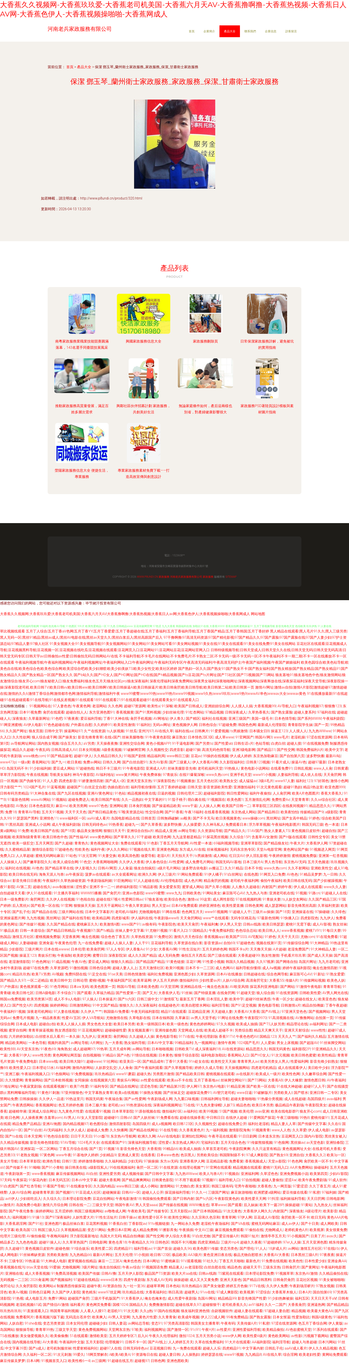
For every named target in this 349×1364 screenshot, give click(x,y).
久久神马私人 (213, 824)
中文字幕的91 (155, 799)
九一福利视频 (216, 1130)
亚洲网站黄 (118, 806)
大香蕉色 (264, 1186)
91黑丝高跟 (14, 824)
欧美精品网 (101, 918)
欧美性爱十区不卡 (152, 1217)
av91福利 (255, 1305)
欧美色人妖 (336, 980)
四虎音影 (177, 750)
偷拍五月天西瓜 (193, 955)
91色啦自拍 (85, 899)
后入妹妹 (251, 1205)
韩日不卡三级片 (108, 768)
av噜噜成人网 (115, 1211)
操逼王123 (279, 731)
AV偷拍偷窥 (35, 1236)
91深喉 (167, 706)
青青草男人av (248, 1061)
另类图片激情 (163, 1074)
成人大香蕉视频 (37, 1273)
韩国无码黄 (94, 1099)
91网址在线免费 (230, 1018)
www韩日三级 (178, 756)
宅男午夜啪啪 (245, 1186)
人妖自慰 (16, 1323)
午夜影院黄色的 (226, 1199)
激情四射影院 (119, 1124)
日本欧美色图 (147, 987)
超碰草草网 (155, 1286)
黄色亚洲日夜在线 (217, 1255)
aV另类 (89, 743)
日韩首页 (148, 818)
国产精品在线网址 (124, 1086)
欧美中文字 (334, 750)
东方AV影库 (158, 762)
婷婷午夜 (285, 887)
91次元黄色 (232, 1211)
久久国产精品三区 (322, 899)
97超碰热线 (85, 768)
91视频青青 (261, 1130)
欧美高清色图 (128, 856)
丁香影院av (137, 1223)
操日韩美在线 (75, 1167)
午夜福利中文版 (71, 1342)
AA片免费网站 (301, 1167)
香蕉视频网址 (46, 1105)
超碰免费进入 (78, 799)
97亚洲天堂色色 (294, 1011)
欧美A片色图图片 (305, 793)
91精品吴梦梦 (311, 874)
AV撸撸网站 (304, 1018)
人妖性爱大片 (83, 1217)
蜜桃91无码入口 (275, 1167)
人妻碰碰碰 (28, 943)
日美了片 (317, 1236)
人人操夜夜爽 (32, 1117)
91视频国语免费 (154, 1267)
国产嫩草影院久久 (37, 862)
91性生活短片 (190, 949)
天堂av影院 (277, 1161)
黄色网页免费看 (98, 1305)
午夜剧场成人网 (159, 1099)
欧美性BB (7, 1049)
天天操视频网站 (237, 1068)
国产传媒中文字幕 (312, 1124)
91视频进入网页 (322, 849)
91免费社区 (163, 937)
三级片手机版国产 (105, 1298)
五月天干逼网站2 (110, 905)
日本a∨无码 (79, 987)
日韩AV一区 (131, 1192)
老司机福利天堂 (210, 768)
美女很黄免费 (336, 1230)
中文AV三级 (204, 1230)
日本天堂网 (33, 1136)
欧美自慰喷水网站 (195, 1005)
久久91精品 (234, 868)
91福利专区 (99, 1086)
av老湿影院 (194, 1267)
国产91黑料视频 (148, 712)
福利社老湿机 (258, 1124)
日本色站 (173, 1286)
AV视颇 (57, 974)
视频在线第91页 (269, 943)
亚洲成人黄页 (128, 1155)
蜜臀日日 (100, 955)
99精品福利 (183, 1043)
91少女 (151, 949)
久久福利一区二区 (37, 1354)
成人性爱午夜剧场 (182, 1298)
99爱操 (54, 1267)
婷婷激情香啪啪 (90, 1161)
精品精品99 (227, 1298)
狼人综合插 (265, 993)
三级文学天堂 (103, 1205)
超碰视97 (141, 1361)
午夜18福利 (194, 812)
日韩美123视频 (258, 762)
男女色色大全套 (99, 1024)
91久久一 (199, 1192)
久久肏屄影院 (26, 1286)
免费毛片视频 (23, 1018)
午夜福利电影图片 (286, 824)
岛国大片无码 (110, 1236)
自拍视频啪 (92, 1055)
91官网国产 (244, 737)
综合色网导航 (277, 974)
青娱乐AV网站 (128, 1080)
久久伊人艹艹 (91, 1011)
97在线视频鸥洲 (248, 899)
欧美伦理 (246, 1111)
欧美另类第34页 (39, 999)
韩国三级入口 (48, 1230)
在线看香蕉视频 (216, 812)
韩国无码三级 (312, 824)
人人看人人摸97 (93, 1311)
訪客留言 (291, 31)
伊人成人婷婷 (240, 756)
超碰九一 (132, 824)
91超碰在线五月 (120, 1361)
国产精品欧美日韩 (190, 1074)
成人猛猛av (248, 781)
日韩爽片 (202, 731)
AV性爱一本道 (201, 843)
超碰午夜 (94, 1286)
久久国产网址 (16, 731)
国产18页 (68, 831)
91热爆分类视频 (270, 1099)
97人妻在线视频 (66, 1011)
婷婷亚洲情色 (209, 905)
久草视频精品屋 (73, 1230)
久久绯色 (338, 912)
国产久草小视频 (217, 887)
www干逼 (189, 806)
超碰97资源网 (135, 706)
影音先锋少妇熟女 (324, 1061)
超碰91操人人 (50, 1242)
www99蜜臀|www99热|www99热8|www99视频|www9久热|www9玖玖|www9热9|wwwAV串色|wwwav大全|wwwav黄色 (213, 693)
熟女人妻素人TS (277, 831)
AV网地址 (160, 718)
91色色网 (295, 1161)
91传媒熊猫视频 (259, 1142)
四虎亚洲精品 (208, 1242)
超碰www (93, 1061)
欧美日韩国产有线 (105, 799)
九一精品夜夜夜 (47, 1018)
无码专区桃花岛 (243, 918)
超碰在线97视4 (108, 899)
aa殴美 (185, 818)
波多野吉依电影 (194, 868)
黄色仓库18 (117, 1242)
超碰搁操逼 (111, 1192)
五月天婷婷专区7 (122, 1336)
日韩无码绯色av (94, 824)
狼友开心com (310, 1111)
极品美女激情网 (89, 831)
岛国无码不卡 (17, 768)
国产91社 (35, 1223)
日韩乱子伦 (274, 1348)
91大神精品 (319, 943)
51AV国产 (255, 831)
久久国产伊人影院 (66, 1292)
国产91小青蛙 (52, 1167)
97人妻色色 (62, 706)
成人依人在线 (311, 775)
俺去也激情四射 (324, 968)
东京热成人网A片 (185, 1142)
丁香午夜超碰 (336, 1005)
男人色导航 (273, 862)
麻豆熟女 (179, 737)
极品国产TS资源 (157, 1273)
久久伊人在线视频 (60, 899)
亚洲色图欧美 (177, 1361)
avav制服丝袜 (63, 887)
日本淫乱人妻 (217, 999)
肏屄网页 (37, 899)
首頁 (192, 31)
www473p (8, 762)
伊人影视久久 (85, 868)
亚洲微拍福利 (244, 787)
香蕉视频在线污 (12, 1267)
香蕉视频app (214, 937)
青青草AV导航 (29, 812)
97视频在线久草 (142, 849)
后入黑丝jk (20, 905)
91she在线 (33, 1323)
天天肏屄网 (332, 775)
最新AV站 (333, 756)
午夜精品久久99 (141, 1242)
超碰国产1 (75, 787)
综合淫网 (290, 1354)
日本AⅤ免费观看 (184, 905)
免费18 (10, 812)
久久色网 (115, 706)
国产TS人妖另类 (272, 1024)
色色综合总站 (246, 930)
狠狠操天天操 (84, 905)
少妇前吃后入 (30, 1199)
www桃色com (34, 756)
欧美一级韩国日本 (151, 1024)
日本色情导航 (285, 718)
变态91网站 (96, 1230)
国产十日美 (310, 1223)
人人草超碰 (25, 856)
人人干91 (142, 943)
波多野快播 (315, 756)
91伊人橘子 (213, 874)
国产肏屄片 (112, 893)
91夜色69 (48, 1049)
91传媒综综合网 (295, 943)
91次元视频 (280, 1055)
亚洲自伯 (296, 1155)
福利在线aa (184, 731)
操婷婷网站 (59, 1005)
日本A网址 (151, 1261)
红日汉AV (236, 856)
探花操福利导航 (177, 1192)
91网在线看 (171, 912)
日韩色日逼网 (39, 1292)
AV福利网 (63, 1068)
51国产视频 (228, 1111)
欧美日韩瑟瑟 (273, 924)
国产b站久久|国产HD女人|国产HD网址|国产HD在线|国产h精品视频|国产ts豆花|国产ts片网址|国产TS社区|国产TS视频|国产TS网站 (174, 675)
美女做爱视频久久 (34, 1336)
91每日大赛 (332, 930)
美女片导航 (9, 1161)
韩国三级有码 (222, 1186)
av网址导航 (187, 831)
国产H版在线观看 (292, 837)
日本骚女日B (259, 731)
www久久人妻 (335, 887)
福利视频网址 (155, 1329)
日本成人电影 (26, 1024)
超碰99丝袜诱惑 (258, 999)
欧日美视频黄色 (228, 818)
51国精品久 (198, 930)
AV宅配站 (255, 937)
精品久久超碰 (23, 750)
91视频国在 (216, 799)
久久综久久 (52, 1199)
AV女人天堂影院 (89, 1117)
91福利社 (143, 725)
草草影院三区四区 (266, 806)
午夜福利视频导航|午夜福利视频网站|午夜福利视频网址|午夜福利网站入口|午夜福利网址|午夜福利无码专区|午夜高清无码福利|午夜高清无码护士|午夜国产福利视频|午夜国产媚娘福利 (157, 662)
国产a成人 (37, 1348)
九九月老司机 (329, 962)
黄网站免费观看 (334, 1354)
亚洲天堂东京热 (139, 781)
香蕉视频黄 (125, 712)
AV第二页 (23, 887)
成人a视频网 (161, 1124)
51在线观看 (79, 1336)
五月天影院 (94, 1342)
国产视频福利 (61, 1280)
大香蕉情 (154, 1149)
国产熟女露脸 (281, 712)
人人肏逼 (125, 868)
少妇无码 (135, 1161)
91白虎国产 (9, 1186)
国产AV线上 (270, 1011)
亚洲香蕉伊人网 (192, 1161)
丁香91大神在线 (116, 718)
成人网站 (220, 856)
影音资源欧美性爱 (217, 787)
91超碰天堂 (246, 993)
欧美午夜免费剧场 (312, 1180)
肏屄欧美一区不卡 (318, 1161)
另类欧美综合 (207, 1155)
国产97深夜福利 (58, 1217)
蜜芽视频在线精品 (82, 1261)
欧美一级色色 (177, 1024)
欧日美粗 (74, 762)
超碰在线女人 (306, 999)
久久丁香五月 (320, 1186)
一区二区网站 (46, 1149)
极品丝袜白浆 (73, 1223)
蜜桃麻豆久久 (87, 924)
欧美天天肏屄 (188, 924)
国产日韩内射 (183, 1199)
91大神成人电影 (53, 1261)
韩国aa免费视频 (12, 999)
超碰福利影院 (214, 793)
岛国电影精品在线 (125, 818)
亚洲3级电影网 (244, 750)
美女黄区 (202, 1186)
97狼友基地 (153, 899)
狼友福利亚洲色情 (195, 1311)
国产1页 (95, 1149)
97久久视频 (225, 1024)
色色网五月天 (192, 912)
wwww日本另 (111, 1280)
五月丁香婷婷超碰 (171, 787)
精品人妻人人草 (283, 1124)
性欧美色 (82, 849)
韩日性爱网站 (237, 793)
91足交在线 (97, 974)
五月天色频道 (318, 862)
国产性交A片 (22, 1005)
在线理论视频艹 (191, 1167)
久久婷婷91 (102, 725)
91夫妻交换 (107, 856)
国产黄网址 (310, 1267)
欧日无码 (318, 1217)
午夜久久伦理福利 (163, 1336)
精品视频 (298, 1311)
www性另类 (41, 1055)
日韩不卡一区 (135, 1342)
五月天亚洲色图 (314, 1242)
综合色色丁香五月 (115, 937)
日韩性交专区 (318, 837)
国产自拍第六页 (292, 756)
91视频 (301, 893)
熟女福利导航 (135, 1043)
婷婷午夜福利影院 (296, 968)
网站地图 (258, 614)
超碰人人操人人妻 (118, 943)
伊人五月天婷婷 (165, 980)
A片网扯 (96, 1043)
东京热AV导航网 (123, 1136)
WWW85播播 (91, 893)
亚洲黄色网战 (167, 849)
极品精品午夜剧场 (289, 1105)
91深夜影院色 (164, 781)
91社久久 (210, 1261)
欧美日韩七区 (23, 993)
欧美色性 (296, 1261)
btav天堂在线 (36, 1267)
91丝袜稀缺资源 (32, 1255)
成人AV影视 (321, 924)
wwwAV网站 (40, 799)
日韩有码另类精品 (14, 793)
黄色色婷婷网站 (202, 1024)
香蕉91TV (226, 1036)
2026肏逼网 (39, 1280)
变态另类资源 (53, 1323)
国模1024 (120, 1305)
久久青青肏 (167, 1317)
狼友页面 (36, 731)
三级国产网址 (218, 1192)
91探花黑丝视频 (215, 837)
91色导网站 (59, 987)
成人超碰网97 (84, 1049)
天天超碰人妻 (221, 1011)
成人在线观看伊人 (292, 1068)
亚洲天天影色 (230, 1280)
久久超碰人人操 (141, 1036)
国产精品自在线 (44, 912)
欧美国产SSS (236, 937)
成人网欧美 (329, 1223)
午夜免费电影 (26, 1061)
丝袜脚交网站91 (233, 1080)
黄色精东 (89, 1292)
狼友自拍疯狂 (144, 868)
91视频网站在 (40, 706)
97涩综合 (263, 1292)
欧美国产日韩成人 (188, 706)
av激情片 (7, 1205)
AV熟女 (21, 806)
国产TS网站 (257, 1080)
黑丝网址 (273, 818)
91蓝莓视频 (56, 787)
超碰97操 (193, 750)
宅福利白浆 (210, 1142)
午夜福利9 (51, 881)
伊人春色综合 (156, 862)
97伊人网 (244, 1217)
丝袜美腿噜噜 (132, 737)
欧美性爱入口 (19, 1068)
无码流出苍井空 (77, 1317)
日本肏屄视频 (139, 806)
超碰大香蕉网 (109, 1180)
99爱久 (78, 1354)
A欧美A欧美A (119, 1354)
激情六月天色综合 (188, 937)
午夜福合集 (114, 1099)
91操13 (38, 1217)
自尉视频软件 (222, 1311)
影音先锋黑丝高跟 (302, 905)
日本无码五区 (59, 1180)
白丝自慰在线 (214, 1267)
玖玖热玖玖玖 (10, 1311)
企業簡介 (209, 31)
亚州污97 (145, 731)
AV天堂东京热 (28, 1049)
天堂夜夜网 (71, 937)
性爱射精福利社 (85, 1348)
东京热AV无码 (295, 862)
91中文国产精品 (105, 1005)
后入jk (142, 1336)
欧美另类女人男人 (274, 1061)
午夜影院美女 (316, 1105)
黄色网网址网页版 (67, 1055)
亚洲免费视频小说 (294, 1174)
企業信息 (270, 31)
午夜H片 (208, 1329)
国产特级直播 (204, 993)
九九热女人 (323, 1205)
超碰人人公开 (152, 1192)
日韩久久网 (111, 762)
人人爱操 (268, 1043)
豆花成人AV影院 (266, 1217)
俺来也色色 (132, 1261)
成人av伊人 (290, 1223)
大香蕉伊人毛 (169, 993)
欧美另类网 (78, 806)
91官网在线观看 (218, 1167)
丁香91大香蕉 (176, 1061)
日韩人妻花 (117, 1323)
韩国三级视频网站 (88, 1211)
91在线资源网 (287, 993)
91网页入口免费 (272, 874)
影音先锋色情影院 (44, 1142)
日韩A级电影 (45, 993)
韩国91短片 (250, 1236)
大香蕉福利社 (156, 1292)
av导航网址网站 (23, 743)
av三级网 (98, 1361)
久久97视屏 (265, 962)
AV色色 (37, 868)
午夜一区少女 (283, 999)
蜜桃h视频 (97, 980)
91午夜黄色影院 (157, 737)
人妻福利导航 (288, 775)
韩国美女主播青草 (205, 1323)
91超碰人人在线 (334, 893)
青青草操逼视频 (40, 1030)
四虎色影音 (68, 781)
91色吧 (56, 718)
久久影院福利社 (231, 762)
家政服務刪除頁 (205, 341)
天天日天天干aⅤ (324, 1298)
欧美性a (153, 706)
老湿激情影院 (19, 962)
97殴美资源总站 (131, 812)
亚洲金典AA (336, 1261)
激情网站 (167, 1186)
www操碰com (253, 818)
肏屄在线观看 (53, 712)
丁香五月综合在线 (73, 1149)
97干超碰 (144, 837)
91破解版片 (263, 1093)
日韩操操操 (28, 1099)
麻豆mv (62, 806)
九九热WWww (319, 731)
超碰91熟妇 (292, 787)
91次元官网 (87, 856)
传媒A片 (291, 980)
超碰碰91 (111, 1117)
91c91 (195, 1329)
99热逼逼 (32, 1261)
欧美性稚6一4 (79, 1361)
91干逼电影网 (183, 743)
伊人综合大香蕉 (177, 1236)
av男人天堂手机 (203, 1018)
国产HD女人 (260, 1055)
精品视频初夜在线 (141, 793)
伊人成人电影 (318, 1130)
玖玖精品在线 (133, 1292)
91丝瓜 (131, 731)
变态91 (156, 1323)
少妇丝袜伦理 (173, 712)
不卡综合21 (66, 993)
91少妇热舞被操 (280, 1298)
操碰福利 (321, 1167)
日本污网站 (327, 1342)
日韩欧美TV (184, 1049)
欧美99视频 (175, 968)
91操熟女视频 (150, 1093)
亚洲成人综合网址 (42, 1111)
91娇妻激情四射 (91, 781)
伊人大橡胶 (293, 1080)
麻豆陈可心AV (233, 893)
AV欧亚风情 (239, 987)
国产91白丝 (33, 1130)
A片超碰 (279, 949)
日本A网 (32, 1361)
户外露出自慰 (81, 725)
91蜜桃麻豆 (170, 1261)
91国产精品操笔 (59, 756)
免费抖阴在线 (75, 974)
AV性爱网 (176, 862)
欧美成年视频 (188, 1317)
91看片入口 (178, 930)
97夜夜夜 (71, 718)
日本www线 (48, 1061)
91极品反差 (9, 930)
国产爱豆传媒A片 (225, 1236)
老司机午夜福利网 (244, 881)
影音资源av (213, 943)
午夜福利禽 (209, 924)
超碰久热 (144, 1074)
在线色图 (251, 874)
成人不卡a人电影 (67, 999)
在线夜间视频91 (295, 806)
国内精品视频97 (75, 1124)
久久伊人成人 (74, 1130)
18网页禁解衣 (97, 1354)
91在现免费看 (327, 937)
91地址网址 (9, 1086)
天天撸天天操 (260, 949)
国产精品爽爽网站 (136, 1180)
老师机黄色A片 (296, 1230)
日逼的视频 (166, 793)
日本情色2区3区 (200, 737)
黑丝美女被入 (335, 1136)
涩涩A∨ (290, 1180)
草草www (218, 1205)
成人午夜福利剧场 (66, 824)
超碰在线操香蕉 (192, 1117)
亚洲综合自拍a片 (140, 831)
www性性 (318, 1030)
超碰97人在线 (111, 1348)
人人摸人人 (298, 731)
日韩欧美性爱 (310, 993)
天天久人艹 (287, 1036)
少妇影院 (16, 949)
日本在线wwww (56, 949)
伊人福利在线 (141, 918)
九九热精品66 (80, 1255)
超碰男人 (191, 1292)
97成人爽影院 (257, 1155)
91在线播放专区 (79, 1186)
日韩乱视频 (303, 768)
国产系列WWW (309, 718)
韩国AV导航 (126, 987)
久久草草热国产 (74, 1242)
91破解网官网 (134, 750)
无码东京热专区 (242, 849)
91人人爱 (50, 781)
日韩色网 (158, 1361)
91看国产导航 (54, 1186)
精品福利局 (156, 756)
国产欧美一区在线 (45, 905)
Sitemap (231, 576)
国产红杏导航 (30, 1186)
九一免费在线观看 (187, 1348)
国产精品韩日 (268, 812)
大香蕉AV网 (167, 949)
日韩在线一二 (79, 1205)
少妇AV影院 (338, 1174)
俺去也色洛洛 (217, 987)
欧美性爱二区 (101, 1248)
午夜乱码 (42, 750)
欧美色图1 (235, 799)
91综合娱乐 (80, 1248)
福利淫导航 (220, 1005)
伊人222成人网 (213, 1317)
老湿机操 (298, 737)
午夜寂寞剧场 (30, 1086)
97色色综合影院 (56, 1136)
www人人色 (281, 1130)
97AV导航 (68, 1142)
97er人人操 (292, 1242)
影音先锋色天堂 (132, 1149)
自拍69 (229, 943)
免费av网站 (92, 762)
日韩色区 (162, 1242)
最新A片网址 (103, 1255)
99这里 (205, 899)
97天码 (5, 1180)
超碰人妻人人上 (124, 968)
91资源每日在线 (144, 1354)
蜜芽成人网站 (192, 887)
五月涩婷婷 (64, 1211)
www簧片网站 (127, 775)
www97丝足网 (109, 1292)
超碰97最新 (317, 762)
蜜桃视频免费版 (304, 856)
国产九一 (58, 762)
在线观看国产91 (113, 1142)
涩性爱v (81, 887)
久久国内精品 (104, 1186)
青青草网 (228, 1217)
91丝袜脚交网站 (332, 1043)
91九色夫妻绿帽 (208, 1105)
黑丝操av (297, 1142)
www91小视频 (264, 775)
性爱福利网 (299, 1061)
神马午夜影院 (83, 775)
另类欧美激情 (57, 1255)
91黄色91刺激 (48, 1093)
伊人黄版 (335, 1323)
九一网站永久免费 (185, 1223)
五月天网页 (44, 843)
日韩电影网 (335, 1199)
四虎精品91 (123, 1248)
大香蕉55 (276, 980)
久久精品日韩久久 (108, 756)
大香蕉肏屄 (297, 1305)
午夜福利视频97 (310, 706)
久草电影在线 (139, 1018)
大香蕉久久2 (315, 1155)
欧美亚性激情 (124, 725)
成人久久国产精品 (142, 955)
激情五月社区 (23, 937)
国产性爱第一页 (128, 993)
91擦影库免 (168, 1230)
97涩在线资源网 (319, 737)
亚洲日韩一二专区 (324, 1093)
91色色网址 (41, 962)
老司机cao (116, 1105)
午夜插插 (186, 1230)
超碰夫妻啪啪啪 (243, 1099)
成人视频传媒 (132, 1174)
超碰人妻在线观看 (248, 1311)
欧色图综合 (99, 1124)
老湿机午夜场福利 (215, 1223)
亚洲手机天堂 (240, 775)
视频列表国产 (58, 1043)
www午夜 (63, 1155)
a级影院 (331, 812)
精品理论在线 (297, 1024)
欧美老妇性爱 (309, 1354)
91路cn (314, 893)
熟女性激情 (270, 955)
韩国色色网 (247, 725)
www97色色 (98, 806)
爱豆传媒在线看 (294, 1192)
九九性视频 (35, 918)
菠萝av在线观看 (97, 874)
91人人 (260, 1248)
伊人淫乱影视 (256, 856)
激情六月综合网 (55, 1205)
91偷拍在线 (254, 1230)
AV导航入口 (286, 706)
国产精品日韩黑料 (257, 1280)
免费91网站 (57, 1298)
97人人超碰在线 (146, 881)
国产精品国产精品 (150, 962)
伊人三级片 (167, 874)
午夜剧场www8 (166, 918)
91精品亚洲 (236, 1086)
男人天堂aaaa (146, 1205)
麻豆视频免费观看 (229, 1230)
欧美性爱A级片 (254, 1336)
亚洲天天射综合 (296, 1030)
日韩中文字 (53, 731)
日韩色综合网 (100, 968)
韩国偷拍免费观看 (156, 1199)
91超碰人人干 (240, 912)
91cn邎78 (101, 1136)
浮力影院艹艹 (10, 787)
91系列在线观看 (325, 1329)
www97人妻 (284, 781)
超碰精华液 (17, 1111)
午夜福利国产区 (119, 980)
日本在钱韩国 (162, 1018)
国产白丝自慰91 (135, 762)
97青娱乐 (170, 775)
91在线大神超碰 (289, 1086)
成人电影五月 (36, 1298)
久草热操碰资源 (72, 881)
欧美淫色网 (162, 837)
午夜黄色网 (81, 706)
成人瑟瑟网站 (275, 905)
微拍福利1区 (172, 1111)
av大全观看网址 (124, 874)
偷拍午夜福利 (271, 881)
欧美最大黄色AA (320, 1311)
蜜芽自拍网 (17, 1030)
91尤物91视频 (156, 930)
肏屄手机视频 (141, 718)
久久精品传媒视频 (14, 1142)
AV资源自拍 (112, 1286)
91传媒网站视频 (312, 980)
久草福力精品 (103, 993)
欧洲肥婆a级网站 (267, 1192)
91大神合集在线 (42, 793)
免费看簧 (236, 1161)
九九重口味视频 (186, 1099)
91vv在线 (207, 1292)
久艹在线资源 (94, 731)
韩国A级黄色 (322, 1317)
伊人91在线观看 (39, 893)
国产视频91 (65, 1192)
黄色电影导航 (268, 1005)
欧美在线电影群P (284, 1111)
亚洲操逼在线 (302, 912)
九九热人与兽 (256, 893)
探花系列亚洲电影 (264, 987)
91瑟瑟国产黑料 (25, 818)
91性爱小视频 (213, 962)
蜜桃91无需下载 (298, 924)
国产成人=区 (115, 781)
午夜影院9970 (255, 1018)
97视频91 (209, 1180)
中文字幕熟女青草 (99, 1093)
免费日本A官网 (119, 1230)
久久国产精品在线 (61, 924)
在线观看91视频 (97, 1111)
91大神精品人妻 (323, 949)
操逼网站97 (73, 731)
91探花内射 (38, 1180)
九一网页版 (282, 1186)
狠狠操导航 (25, 1329)
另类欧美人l (283, 1093)
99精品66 (170, 1149)
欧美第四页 (319, 1174)
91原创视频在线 (147, 1111)
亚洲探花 (27, 1149)
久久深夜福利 (146, 1005)
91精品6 (108, 1055)
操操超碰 (292, 1205)
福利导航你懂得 (143, 787)
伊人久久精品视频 (322, 1348)
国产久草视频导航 (178, 1068)
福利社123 (304, 781)
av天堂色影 (315, 1142)
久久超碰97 (14, 1248)
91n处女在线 (199, 1061)
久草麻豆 (182, 1018)
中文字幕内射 (253, 1348)
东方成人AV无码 (159, 1280)
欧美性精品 (326, 1055)
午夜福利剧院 (333, 718)
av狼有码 (149, 924)
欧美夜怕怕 (289, 812)
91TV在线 (186, 1036)
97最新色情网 (18, 799)
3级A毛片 (265, 781)
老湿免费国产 (298, 949)
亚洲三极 (12, 1074)
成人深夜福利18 (207, 1049)
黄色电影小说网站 (255, 768)
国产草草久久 (124, 837)
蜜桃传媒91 (320, 1117)
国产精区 (193, 718)
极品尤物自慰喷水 (247, 1255)
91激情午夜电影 (308, 987)
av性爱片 (223, 1329)
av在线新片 (245, 1074)
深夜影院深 (117, 955)
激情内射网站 (82, 1068)
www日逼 (244, 1093)
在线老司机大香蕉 (326, 1149)
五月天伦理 (123, 1255)
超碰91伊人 (83, 756)
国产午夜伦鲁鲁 (21, 1211)
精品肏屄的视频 (216, 881)
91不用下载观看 (187, 1180)
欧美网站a (47, 1286)
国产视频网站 (319, 1011)
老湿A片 (163, 856)
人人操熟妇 (190, 1354)
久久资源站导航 (210, 831)
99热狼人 (231, 768)
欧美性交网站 (179, 1217)
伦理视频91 (114, 1342)
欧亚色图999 (335, 787)
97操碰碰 (322, 912)
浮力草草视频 (259, 824)
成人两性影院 (223, 899)
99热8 (304, 1117)
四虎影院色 (309, 918)
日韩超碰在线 (254, 974)
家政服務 (164, 576)
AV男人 (69, 1117)
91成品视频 (61, 962)
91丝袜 (187, 993)
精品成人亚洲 (166, 831)
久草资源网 (206, 974)
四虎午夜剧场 (134, 1280)
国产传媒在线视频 (173, 1205)
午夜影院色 (167, 924)
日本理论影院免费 (76, 1199)
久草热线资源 (141, 937)
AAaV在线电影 (168, 1136)
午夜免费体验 (150, 775)
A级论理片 (313, 1211)
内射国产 (269, 887)
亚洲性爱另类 (109, 1174)
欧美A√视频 (18, 1292)
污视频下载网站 (315, 1336)
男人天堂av (161, 905)
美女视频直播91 (140, 1030)
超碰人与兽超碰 (304, 1342)
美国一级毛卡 (262, 718)
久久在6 (334, 1124)
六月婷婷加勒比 (21, 1036)
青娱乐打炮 (47, 955)
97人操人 (89, 999)
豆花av (196, 756)
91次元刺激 (62, 1354)
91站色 (71, 856)
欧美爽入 (99, 1317)
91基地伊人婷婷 (85, 1155)
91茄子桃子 (177, 799)
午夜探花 (20, 1180)
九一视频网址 (205, 1043)
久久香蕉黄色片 (191, 1130)
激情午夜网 (226, 1043)
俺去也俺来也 (155, 1298)
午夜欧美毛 (136, 1211)
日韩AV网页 (107, 868)
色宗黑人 (188, 1155)
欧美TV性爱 (79, 1086)
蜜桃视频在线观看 (220, 1074)
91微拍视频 (78, 968)
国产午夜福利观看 (148, 1068)
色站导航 (262, 743)
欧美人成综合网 (65, 862)
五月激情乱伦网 (257, 799)
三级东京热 (271, 1267)
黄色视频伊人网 (184, 725)
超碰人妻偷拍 (272, 1180)
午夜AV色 (78, 962)
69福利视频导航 (226, 843)
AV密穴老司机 (224, 1093)
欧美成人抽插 (247, 1024)
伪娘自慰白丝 (118, 787)
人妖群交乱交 (106, 1068)
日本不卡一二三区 (199, 968)
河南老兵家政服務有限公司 (186, 576)
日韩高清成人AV (64, 750)
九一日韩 (330, 874)
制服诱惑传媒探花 (71, 1286)
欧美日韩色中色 (55, 837)
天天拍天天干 (182, 856)
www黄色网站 (101, 837)
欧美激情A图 (110, 924)
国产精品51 (266, 750)
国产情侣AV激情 (56, 1305)
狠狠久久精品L (122, 962)
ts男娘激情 (239, 731)
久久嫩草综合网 (314, 1074)
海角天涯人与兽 (51, 874)
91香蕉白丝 (118, 1223)
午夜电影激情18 (128, 1199)
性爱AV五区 (71, 1018)
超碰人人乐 (212, 1348)
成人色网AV (224, 968)
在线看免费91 (281, 768)
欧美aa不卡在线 (179, 1080)
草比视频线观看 (12, 631)
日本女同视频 (89, 750)
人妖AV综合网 (233, 980)
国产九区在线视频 (71, 793)
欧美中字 (236, 999)
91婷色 (314, 818)
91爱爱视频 (220, 731)
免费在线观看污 (132, 843)
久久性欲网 (21, 737)
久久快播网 (119, 1130)
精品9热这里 (313, 787)
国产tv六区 (126, 999)
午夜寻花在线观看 (222, 1136)
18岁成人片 (277, 1248)
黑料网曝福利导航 (21, 1093)
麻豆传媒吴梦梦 (12, 1361)
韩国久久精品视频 (240, 962)
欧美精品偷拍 (273, 1329)
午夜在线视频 (37, 775)
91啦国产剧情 (135, 756)
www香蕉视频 (293, 930)
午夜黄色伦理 (65, 943)
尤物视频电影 (149, 912)
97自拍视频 (250, 1180)
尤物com (307, 937)
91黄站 (306, 1205)
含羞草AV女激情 (264, 837)
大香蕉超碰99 (249, 955)
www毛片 (281, 737)
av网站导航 (141, 1049)
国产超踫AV (309, 1043)
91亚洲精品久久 (324, 1049)
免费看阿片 (25, 1317)
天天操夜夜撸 (107, 743)
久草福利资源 (328, 905)
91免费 (23, 831)
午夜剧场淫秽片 (301, 1286)
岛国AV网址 (207, 1298)
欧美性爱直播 (232, 905)
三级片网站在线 (70, 912)
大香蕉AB (275, 1080)
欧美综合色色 (175, 899)
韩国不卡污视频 (183, 1242)
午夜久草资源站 (137, 905)
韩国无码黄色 (279, 1049)
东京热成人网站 (243, 812)
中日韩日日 (215, 1117)
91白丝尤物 (201, 1236)
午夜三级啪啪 (287, 1117)
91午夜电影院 (133, 768)
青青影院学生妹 (300, 725)
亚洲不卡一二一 (101, 887)
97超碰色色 (64, 849)
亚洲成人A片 (156, 768)
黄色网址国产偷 (295, 849)
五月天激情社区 (151, 968)
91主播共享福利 (66, 893)
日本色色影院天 (41, 806)
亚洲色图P (53, 1223)
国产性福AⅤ (78, 837)
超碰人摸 (294, 743)
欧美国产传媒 (89, 1273)
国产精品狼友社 (276, 843)
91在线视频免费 (315, 743)
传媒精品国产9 (311, 812)
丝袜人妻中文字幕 (129, 930)
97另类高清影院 (176, 1323)
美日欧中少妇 (318, 1068)
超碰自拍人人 (76, 712)
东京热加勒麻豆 (265, 756)
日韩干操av (127, 1217)
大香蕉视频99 (265, 706)
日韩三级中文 (147, 999)
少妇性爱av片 (210, 980)
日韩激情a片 (291, 1005)
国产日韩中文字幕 (159, 1174)
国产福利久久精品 (311, 1036)
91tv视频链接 (158, 1223)
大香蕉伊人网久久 (257, 1211)
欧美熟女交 (228, 781)
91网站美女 (212, 893)
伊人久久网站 (117, 849)
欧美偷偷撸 (59, 1336)
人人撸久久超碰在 (245, 887)
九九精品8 (253, 1354)
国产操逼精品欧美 (166, 806)
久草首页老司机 (214, 1149)
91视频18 (111, 1149)
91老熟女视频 (27, 1155)
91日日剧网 (247, 1136)
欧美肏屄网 (95, 949)
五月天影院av (180, 1211)
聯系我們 (250, 31)
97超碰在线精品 (86, 1280)
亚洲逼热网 (316, 1305)
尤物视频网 (71, 1267)
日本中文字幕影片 (99, 912)
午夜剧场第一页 (17, 1174)
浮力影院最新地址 (84, 1236)
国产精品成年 (153, 1061)
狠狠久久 (126, 1005)
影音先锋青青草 (90, 737)
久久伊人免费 (277, 1286)
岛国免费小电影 (28, 1205)
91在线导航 (168, 1130)
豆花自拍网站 (103, 1199)
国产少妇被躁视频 (327, 881)
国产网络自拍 (286, 962)
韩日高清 (175, 1292)
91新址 (319, 974)
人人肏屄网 (281, 793)
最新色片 (253, 1261)
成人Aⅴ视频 (271, 968)
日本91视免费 (30, 712)
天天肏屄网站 (190, 918)
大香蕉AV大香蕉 (247, 1011)
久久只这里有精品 (266, 1149)
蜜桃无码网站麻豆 (49, 856)
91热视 (17, 1298)
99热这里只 (74, 1099)
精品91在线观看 (173, 1011)
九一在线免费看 (90, 943)
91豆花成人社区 (88, 1192)
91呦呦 (34, 1167)
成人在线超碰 (295, 1099)
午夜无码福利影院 (145, 1011)
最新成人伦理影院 (272, 725)
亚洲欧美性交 (321, 868)
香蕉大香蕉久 (331, 793)
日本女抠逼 (281, 1317)
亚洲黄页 (104, 1036)
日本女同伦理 (76, 1323)
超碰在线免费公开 (232, 1124)
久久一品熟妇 (132, 799)
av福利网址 (318, 1024)
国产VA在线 (240, 1223)
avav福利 (334, 1099)
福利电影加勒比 (213, 1055)
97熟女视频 (325, 1286)
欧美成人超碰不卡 (218, 1030)
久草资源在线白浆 (188, 943)
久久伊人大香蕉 (131, 862)
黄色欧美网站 (278, 1336)
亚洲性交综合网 (131, 743)
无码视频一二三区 (14, 1280)
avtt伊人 (11, 1199)
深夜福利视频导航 (142, 1142)
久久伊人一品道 (51, 1099)
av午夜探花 (74, 874)
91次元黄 (130, 1311)
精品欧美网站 (15, 1043)
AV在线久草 (164, 731)
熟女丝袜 (340, 924)
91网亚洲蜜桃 (11, 725)
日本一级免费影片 (14, 899)
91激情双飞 (169, 999)
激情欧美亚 (98, 1336)
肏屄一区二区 (147, 1167)
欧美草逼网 (142, 980)
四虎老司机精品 (263, 1068)
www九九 (173, 893)
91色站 (120, 793)
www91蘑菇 (125, 1074)
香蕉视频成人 (255, 1161)
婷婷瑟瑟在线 (212, 1354)
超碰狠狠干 (211, 1305)
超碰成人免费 (97, 1130)
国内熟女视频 (48, 743)
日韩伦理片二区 (189, 793)
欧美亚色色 (327, 999)
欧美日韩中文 (60, 980)
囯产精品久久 (235, 831)
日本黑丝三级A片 (304, 1255)
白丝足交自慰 (95, 787)
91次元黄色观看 (269, 787)
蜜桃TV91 (313, 930)
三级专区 (16, 1261)
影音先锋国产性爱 (252, 1298)
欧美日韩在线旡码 (23, 874)
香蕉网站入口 (238, 1055)
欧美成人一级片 (268, 1074)
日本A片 (304, 1292)
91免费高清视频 (64, 1273)
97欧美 (136, 1329)
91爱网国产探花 (262, 1117)
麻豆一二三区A (110, 1261)
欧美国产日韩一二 (236, 806)
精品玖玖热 (21, 974)
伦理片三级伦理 (12, 1236)
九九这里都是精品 (186, 837)
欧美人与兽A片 (211, 1174)
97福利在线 (326, 712)
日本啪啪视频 (162, 1049)
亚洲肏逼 (46, 943)
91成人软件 (337, 1180)
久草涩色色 (269, 1174)
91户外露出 (9, 987)
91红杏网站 (194, 712)
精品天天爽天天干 (268, 1030)
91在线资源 (168, 1167)
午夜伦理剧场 (206, 1036)
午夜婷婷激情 (279, 856)
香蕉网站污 (41, 762)
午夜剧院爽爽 (239, 1149)
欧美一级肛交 (23, 843)
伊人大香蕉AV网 (205, 762)
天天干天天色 (75, 812)
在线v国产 (112, 737)
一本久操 (72, 1036)
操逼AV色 (298, 762)
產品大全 (229, 31)
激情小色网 (339, 781)
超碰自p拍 (47, 1024)
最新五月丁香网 (192, 999)
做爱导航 (148, 856)
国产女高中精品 (294, 818)
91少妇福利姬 (40, 768)
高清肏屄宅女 (256, 980)
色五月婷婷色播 (70, 1105)
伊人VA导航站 (93, 1018)
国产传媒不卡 (16, 1167)
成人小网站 (149, 1186)
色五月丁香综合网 (312, 1323)
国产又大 (149, 993)
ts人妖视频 (115, 731)
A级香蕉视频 (111, 750)
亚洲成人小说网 (37, 824)
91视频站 (59, 799)
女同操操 (81, 1080)
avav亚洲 (262, 1111)
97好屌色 (321, 781)
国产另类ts (204, 743)
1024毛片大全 (88, 1142)
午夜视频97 (86, 930)
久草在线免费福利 (209, 1342)
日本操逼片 (107, 999)
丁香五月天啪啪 (231, 1261)
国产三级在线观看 (222, 955)
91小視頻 (141, 1255)
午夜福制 (64, 955)
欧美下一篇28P (272, 1205)
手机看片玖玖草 (293, 955)
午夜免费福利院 (221, 930)
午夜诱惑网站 (23, 1105)
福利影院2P (301, 1049)
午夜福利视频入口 (35, 1074)
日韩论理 (80, 980)
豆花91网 (193, 962)
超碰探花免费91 (198, 1093)
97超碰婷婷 (272, 1242)
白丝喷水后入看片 (49, 1036)
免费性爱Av (281, 799)
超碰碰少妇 (98, 1323)
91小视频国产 (298, 1236)
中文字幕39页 (16, 1348)
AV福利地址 (105, 775)
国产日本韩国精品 (207, 1211)
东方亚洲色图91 (101, 712)
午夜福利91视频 (12, 1011)
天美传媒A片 (247, 1323)
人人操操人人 (10, 862)
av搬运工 (216, 868)
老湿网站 (99, 706)
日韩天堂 (194, 787)
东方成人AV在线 (192, 849)
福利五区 (302, 1298)
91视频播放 (186, 781)
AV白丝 (91, 1174)
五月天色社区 (207, 781)
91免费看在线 (167, 1117)
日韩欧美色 (192, 893)
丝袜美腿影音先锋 (182, 768)
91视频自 (232, 1174)
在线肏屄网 (226, 993)
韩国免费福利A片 (309, 750)
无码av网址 (161, 725)
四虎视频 (41, 1005)
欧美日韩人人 (269, 930)
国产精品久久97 (12, 980)
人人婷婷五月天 (180, 1342)
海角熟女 (64, 1049)
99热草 (102, 1049)
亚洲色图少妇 (184, 974)
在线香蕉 (148, 1155)
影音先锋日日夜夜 (26, 881)
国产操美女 (67, 737)
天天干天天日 (288, 937)
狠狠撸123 (333, 706)
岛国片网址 (308, 962)
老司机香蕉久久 (234, 1305)
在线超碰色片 (169, 1005)
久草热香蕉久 (259, 712)
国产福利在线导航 (76, 918)
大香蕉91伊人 (19, 1055)
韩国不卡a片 (238, 949)
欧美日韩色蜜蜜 (303, 1055)
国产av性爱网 (135, 1099)
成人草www (224, 737)
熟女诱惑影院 (65, 1030)
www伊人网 (231, 1336)
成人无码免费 (168, 955)
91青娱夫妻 (271, 899)
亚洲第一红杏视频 (333, 856)
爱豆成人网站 (63, 768)
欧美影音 (330, 1211)
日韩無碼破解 (168, 818)
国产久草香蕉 (151, 824)
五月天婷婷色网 (214, 949)
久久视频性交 (157, 750)
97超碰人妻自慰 (277, 1311)
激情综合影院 (42, 849)
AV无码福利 (53, 1130)
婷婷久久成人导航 (209, 1068)
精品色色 (243, 1105)
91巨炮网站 (123, 881)
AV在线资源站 (233, 1049)
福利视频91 (21, 1217)
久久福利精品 (115, 1161)
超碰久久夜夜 (251, 1242)
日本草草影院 (122, 1111)
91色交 (85, 862)
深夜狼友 (19, 718)
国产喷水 (301, 1093)
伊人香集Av (135, 949)
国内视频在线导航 (26, 1342)
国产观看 (84, 993)
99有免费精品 (237, 1317)
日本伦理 (78, 949)
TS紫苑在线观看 (231, 1273)
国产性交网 (286, 750)
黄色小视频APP (158, 743)
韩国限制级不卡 (231, 1155)
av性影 (296, 1336)
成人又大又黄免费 (204, 1280)
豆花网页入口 (292, 1136)
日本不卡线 (253, 868)
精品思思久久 (320, 806)
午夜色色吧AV (247, 1036)
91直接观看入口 (35, 1311)
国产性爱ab (223, 743)
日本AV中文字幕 (160, 1043)
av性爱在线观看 (152, 1080)
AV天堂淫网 (169, 987)
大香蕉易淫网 (15, 1223)
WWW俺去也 (199, 1205)
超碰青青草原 (43, 1192)
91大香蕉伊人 (132, 1298)
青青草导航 (332, 987)
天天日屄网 (316, 1199)
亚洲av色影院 (133, 893)
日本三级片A (253, 862)
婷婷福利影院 (126, 887)
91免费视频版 (82, 1074)
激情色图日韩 (314, 1080)
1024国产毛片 (34, 787)
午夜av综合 (131, 1267)
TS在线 (189, 1105)
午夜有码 (228, 1323)
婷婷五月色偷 (237, 1286)
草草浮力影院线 (12, 775)
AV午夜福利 (336, 1080)
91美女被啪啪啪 (331, 1280)
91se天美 (115, 974)
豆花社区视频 (306, 1280)
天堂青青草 (300, 799)
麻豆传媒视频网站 (70, 1174)
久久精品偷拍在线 (333, 1273)
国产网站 (287, 987)
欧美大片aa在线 (184, 1273)
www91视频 (233, 1354)
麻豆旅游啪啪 (241, 1192)
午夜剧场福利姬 (99, 881)
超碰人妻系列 (304, 712)
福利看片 (77, 1305)
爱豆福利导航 (91, 718)
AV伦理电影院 (171, 881)
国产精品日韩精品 (61, 930)
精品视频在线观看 (247, 1167)
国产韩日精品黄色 (102, 812)
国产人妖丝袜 (144, 1117)
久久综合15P (239, 837)
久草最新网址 (39, 718)
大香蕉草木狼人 (284, 1292)
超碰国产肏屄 (78, 1298)
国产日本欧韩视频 (58, 1080)
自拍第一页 (324, 1018)
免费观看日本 (236, 824)
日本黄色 (165, 1055)
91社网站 (110, 1061)
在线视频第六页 (102, 1080)
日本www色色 (168, 1155)
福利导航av (143, 1248)
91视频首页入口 (54, 1361)
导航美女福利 (60, 775)
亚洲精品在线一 (192, 987)
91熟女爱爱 (335, 974)
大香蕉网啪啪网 (105, 862)
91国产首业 (162, 1248)
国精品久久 (138, 1305)
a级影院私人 (98, 1167)
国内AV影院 (313, 1136)
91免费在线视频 (274, 1261)
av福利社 (190, 1111)
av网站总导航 (138, 1323)
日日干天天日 (81, 1136)
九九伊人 (327, 918)
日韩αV (126, 1117)
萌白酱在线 (196, 799)
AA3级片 (195, 1255)
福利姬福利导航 (292, 1199)
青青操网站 (34, 1080)
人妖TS (229, 1105)
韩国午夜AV (124, 1205)
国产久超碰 (64, 843)
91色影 (152, 843)
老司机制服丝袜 (59, 1348)
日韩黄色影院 (162, 1180)
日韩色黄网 (254, 905)
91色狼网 (281, 1142)
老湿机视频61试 (28, 1305)
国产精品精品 (337, 1305)
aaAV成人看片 (98, 818)
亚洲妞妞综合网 (216, 706)
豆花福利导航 (161, 943)
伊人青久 (177, 718)
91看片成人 (281, 762)
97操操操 (151, 1161)
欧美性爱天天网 (253, 1199)
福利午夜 (98, 849)
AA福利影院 (261, 1342)
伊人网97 (194, 1086)
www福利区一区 (72, 818)
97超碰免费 (227, 725)
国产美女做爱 (214, 1286)
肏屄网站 (120, 1036)
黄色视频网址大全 (104, 843)
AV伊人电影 (32, 725)
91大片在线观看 (237, 1342)
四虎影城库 (120, 918)
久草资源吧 (59, 968)
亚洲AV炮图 (52, 1124)
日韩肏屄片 (291, 1267)
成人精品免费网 (144, 1230)
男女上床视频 (287, 1043)
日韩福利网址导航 (215, 1099)
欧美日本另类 (124, 1024)
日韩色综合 (208, 725)
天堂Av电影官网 (269, 849)
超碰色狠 (62, 1248)
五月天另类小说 (208, 1336)
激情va (192, 899)
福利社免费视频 (159, 974)
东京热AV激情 (306, 1273)
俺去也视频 (90, 937)
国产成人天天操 (319, 955)
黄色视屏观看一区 (34, 987)
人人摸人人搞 (241, 706)
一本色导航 (37, 1043)
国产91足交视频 (243, 1005)
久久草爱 (299, 1130)
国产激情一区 (178, 1329)
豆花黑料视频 (96, 1223)
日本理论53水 (43, 1068)
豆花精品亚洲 (198, 1011)
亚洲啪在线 (14, 1273)
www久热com (217, 775)
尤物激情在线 (116, 1018)
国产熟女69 (279, 1155)
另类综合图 (243, 1030)
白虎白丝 (278, 743)
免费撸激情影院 (161, 1305)
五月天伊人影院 (130, 1273)
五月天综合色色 (233, 1142)
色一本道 (332, 824)
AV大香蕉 (50, 1342)
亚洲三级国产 (239, 718)
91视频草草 (284, 1273)
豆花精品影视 (216, 1161)
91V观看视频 (191, 1261)
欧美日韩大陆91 (72, 1061)
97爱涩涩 (300, 1186)
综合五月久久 (71, 743)
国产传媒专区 (157, 1211)
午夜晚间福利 (57, 1236)
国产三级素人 (180, 762)
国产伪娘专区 (30, 781)
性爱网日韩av (132, 899)
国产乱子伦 (21, 912)
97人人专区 (115, 949)
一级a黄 (24, 762)
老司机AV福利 (126, 912)
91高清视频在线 (281, 1018)
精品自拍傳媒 (313, 1005)
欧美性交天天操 (223, 1061)
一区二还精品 (37, 980)
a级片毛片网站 (169, 868)
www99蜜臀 (154, 893)
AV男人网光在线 (335, 993)
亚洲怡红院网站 (194, 1136)
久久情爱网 (14, 1080)
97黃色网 (47, 1155)
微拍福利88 (188, 980)
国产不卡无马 (203, 818)
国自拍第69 (322, 1292)
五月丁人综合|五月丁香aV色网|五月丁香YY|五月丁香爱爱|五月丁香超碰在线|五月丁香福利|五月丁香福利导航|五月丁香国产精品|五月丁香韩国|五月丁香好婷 (147, 631)
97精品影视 (148, 887)
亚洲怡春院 (335, 1142)
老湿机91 (114, 1311)
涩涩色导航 (149, 1086)
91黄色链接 (175, 962)
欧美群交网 (82, 955)
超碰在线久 (42, 887)
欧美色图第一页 (102, 987)
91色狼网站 (60, 1074)
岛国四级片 (316, 1099)
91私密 (314, 1192)
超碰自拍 (329, 831)
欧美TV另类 (41, 974)
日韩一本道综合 (32, 930)
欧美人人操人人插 (71, 1024)
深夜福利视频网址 (167, 1105)
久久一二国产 (275, 1305)
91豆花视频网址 (90, 1030)
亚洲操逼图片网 (12, 918)
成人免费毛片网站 (199, 862)
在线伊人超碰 (237, 1117)
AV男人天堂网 (119, 1317)
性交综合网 (154, 812)
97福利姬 (329, 1192)
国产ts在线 (13, 1136)
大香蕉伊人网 (316, 843)
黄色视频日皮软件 (305, 831)
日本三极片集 (95, 1105)
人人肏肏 (125, 1068)
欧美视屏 (317, 1230)
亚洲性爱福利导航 (246, 1329)
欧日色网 (12, 1117)
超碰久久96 (182, 1248)
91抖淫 (273, 1199)
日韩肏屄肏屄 (283, 1280)
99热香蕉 (115, 824)
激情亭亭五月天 (273, 1236)
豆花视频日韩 (160, 1348)
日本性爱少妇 (315, 1261)
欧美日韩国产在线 (44, 831)
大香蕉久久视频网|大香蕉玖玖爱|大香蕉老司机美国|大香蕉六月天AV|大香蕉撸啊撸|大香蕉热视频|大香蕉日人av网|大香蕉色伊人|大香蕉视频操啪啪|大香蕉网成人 (125, 614)
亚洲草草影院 (251, 843)
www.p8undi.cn (147, 576)
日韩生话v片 (244, 743)
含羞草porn (53, 1117)
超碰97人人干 (314, 1086)
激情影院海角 (239, 1130)
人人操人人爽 (209, 806)
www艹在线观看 (216, 918)
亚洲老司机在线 (281, 893)
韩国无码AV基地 (228, 862)
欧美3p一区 (336, 1155)
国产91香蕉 (174, 812)
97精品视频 (214, 712)
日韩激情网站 (80, 1005)
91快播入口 (289, 918)
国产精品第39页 (172, 1086)
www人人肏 (323, 768)
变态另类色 (229, 1248)
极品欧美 (179, 1255)
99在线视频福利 (122, 1167)
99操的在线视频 (215, 756)
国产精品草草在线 (59, 868)
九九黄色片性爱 (70, 1111)
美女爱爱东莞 (169, 887)
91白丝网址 (233, 874)
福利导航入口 (229, 1180)
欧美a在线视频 (126, 1093)
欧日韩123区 (183, 1124)
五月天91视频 (52, 812)
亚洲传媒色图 (165, 1030)
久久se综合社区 (323, 799)
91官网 (66, 905)
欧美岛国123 (26, 1230)
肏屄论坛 (7, 1286)
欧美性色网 (291, 1074)
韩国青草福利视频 (64, 1311)
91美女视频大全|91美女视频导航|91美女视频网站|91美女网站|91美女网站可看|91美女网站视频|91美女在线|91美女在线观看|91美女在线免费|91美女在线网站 (172, 644)
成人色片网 (193, 881)
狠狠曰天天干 (114, 831)
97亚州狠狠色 (72, 1093)
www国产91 (130, 924)
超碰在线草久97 (188, 1305)
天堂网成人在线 (190, 1030)
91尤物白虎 (185, 1186)
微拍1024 (186, 1336)
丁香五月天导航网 (174, 843)
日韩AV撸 (108, 1273)
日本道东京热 (269, 1136)
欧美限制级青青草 (26, 837)
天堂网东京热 (119, 1329)
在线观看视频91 (55, 1086)
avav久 (332, 1236)
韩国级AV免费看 (116, 1011)
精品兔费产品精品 (26, 1124)
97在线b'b (331, 1248)
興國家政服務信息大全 (143, 341)
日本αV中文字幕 (84, 1180)
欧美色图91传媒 (205, 1248)
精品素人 (176, 1267)
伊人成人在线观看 (308, 887)
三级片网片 (34, 949)
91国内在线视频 (166, 1311)
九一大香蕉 (114, 1043)
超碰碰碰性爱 (115, 1030)
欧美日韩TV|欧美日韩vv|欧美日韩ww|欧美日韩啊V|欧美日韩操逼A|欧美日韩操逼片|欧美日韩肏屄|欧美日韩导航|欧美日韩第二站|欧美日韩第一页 (142, 687)
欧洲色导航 (51, 1161)
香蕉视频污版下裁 (49, 1317)
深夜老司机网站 (39, 1011)
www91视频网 (216, 912)
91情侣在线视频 (144, 1055)
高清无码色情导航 (216, 750)
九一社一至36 (134, 1286)
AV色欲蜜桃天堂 (298, 1329)
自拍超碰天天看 (12, 893)
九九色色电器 (26, 1242)
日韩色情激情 (135, 974)
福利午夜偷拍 (260, 793)
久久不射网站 (298, 868)
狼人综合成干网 (44, 737)
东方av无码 (169, 1161)
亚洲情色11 (49, 818)
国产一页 (321, 725)
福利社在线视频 (214, 718)
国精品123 (268, 1036)
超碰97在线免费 (35, 968)
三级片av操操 (263, 912)
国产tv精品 (105, 930)
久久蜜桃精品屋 (17, 849)
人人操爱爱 (192, 824)
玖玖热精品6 (104, 1074)
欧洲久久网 (147, 874)
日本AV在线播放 (229, 974)
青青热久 (81, 843)
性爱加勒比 (301, 1317)
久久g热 (146, 1311)
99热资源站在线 (138, 1105)
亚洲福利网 (250, 1174)
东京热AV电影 (214, 1086)
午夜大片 (297, 843)
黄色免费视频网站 (92, 1329)
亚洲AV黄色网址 (100, 793)
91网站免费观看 (190, 874)
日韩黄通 (341, 768)
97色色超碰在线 (56, 725)
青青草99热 (44, 1329)
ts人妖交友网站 (294, 899)
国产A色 (123, 1055)
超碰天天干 (252, 1267)
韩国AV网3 (263, 737)
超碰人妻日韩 (169, 1354)
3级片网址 (89, 1267)
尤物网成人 (274, 1230)
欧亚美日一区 (130, 1061)
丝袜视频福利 (217, 849)
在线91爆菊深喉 (192, 775)
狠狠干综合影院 (186, 1055)
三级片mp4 (230, 1242)
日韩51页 (69, 1161)
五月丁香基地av (206, 1080)
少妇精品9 (108, 1155)
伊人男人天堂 (230, 924)
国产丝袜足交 (174, 1093)
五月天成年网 (119, 1049)
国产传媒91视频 (32, 924)
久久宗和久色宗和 (205, 1217)
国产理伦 (246, 1248)
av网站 (293, 1248)
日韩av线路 (252, 924)
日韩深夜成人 (235, 712)
